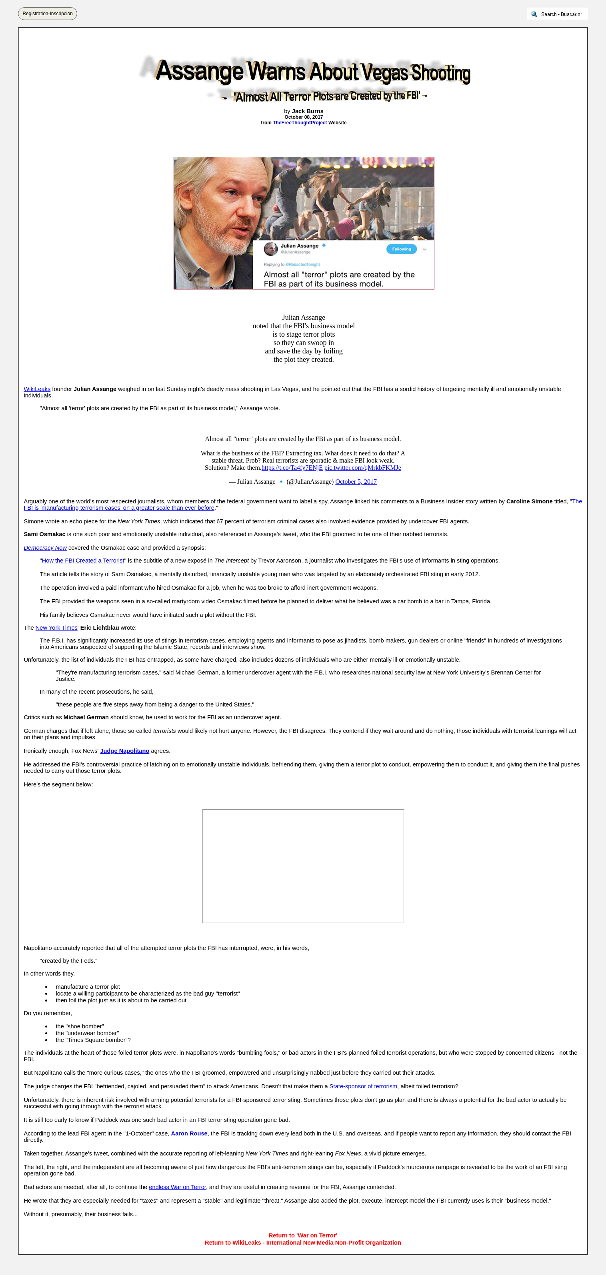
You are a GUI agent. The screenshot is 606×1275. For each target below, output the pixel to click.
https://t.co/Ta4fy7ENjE (292, 467)
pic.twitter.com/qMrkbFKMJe (362, 467)
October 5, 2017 (356, 481)
